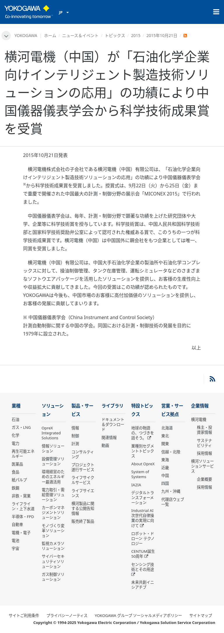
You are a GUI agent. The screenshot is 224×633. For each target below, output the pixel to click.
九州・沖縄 (170, 491)
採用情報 (204, 453)
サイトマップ (200, 615)
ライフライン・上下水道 (23, 506)
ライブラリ (112, 406)
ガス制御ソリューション (53, 577)
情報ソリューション (53, 448)
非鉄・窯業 (21, 496)
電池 (15, 540)
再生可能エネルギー (23, 454)
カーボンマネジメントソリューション (53, 512)
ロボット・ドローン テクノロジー (142, 538)
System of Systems (140, 474)
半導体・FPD (23, 516)
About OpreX (143, 463)
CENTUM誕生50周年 (143, 554)
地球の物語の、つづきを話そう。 (142, 432)
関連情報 (109, 437)
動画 (105, 445)
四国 (165, 483)
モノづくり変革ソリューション (53, 530)
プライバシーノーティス (67, 615)
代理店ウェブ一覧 (172, 502)
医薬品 (17, 464)
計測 (75, 443)
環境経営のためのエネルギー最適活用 (53, 476)
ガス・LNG (21, 427)
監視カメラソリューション (53, 546)
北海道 (167, 428)
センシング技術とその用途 (142, 567)
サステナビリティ (204, 443)
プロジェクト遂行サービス (82, 467)
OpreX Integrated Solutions (51, 432)
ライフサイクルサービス (82, 480)
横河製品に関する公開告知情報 (82, 508)
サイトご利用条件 (24, 615)
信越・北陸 (170, 451)
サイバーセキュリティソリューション (53, 561)
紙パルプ (19, 479)
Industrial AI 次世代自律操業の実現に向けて (142, 518)
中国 (165, 475)
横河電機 (198, 419)
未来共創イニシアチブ (142, 585)
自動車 (17, 524)
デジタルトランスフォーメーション (142, 497)
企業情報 (200, 406)
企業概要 (204, 479)
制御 (75, 435)
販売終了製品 (82, 521)
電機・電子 (21, 532)
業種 (16, 406)
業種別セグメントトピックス (142, 451)
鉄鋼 (15, 488)
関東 (165, 443)
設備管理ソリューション (53, 461)
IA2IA (136, 484)
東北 (165, 435)
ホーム (50, 35)
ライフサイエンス (82, 493)
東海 (165, 459)
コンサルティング (82, 454)
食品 (15, 472)
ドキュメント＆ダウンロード (113, 424)
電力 (15, 443)
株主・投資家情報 (204, 430)
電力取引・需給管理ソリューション (53, 494)
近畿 (165, 467)
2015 (135, 35)
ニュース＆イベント (80, 35)
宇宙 (15, 548)
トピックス (115, 35)
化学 (15, 435)
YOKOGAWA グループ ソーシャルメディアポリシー (138, 615)
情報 (75, 428)
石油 (15, 419)
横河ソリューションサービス (202, 466)
